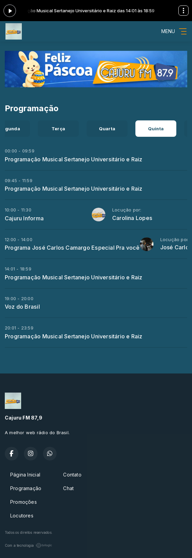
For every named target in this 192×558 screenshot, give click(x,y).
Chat (68, 488)
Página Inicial (25, 475)
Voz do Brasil (22, 306)
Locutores (21, 515)
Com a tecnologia (28, 545)
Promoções (23, 502)
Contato (72, 475)
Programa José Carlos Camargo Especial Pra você (72, 247)
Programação (25, 488)
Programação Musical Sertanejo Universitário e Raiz (74, 159)
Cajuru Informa (24, 218)
